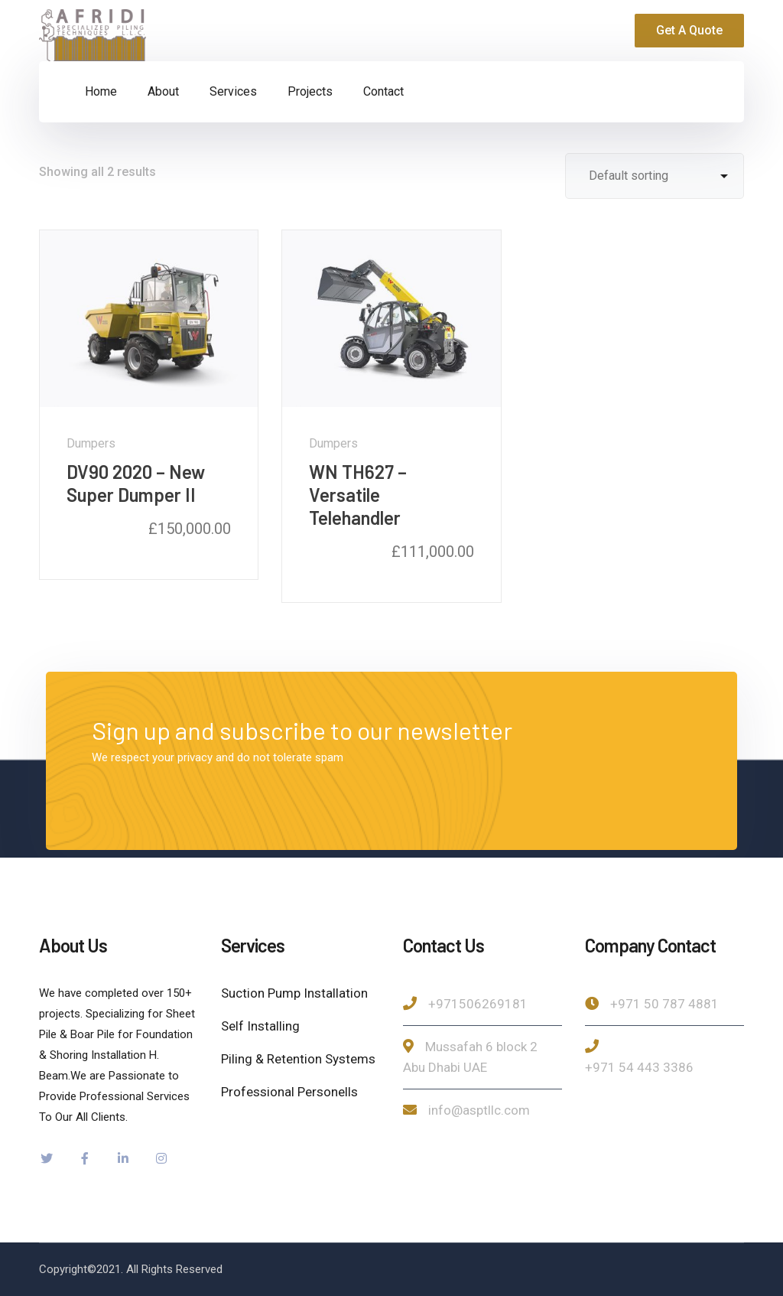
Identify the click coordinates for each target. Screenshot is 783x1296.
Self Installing (260, 1026)
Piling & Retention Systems (298, 1058)
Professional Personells (289, 1091)
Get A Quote (689, 30)
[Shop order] (654, 176)
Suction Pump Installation (294, 993)
